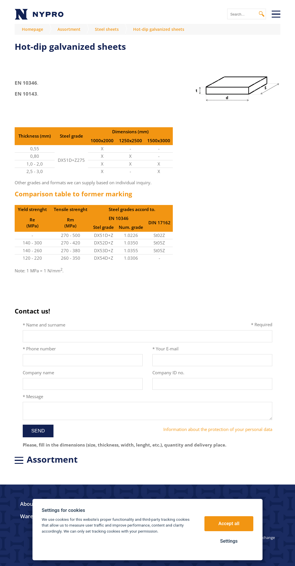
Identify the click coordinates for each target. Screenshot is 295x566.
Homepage (32, 29)
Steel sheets (107, 29)
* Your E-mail (165, 349)
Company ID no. (168, 372)
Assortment (69, 29)
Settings (228, 541)
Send (38, 431)
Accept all (229, 523)
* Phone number (39, 349)
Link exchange (262, 537)
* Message (33, 396)
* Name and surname (44, 325)
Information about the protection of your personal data (217, 429)
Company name (38, 372)
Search (261, 14)
